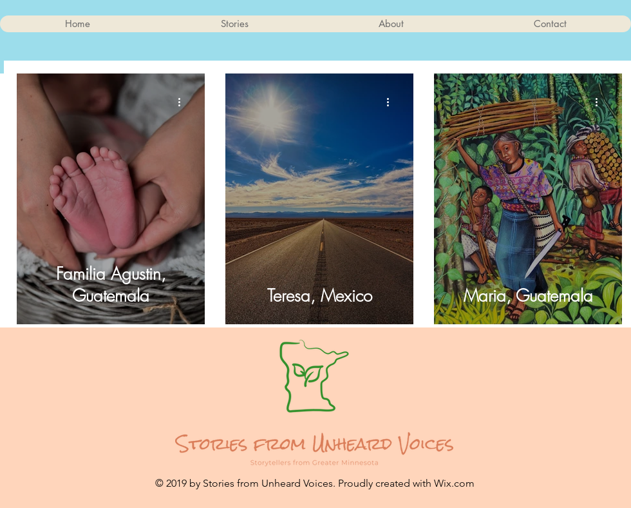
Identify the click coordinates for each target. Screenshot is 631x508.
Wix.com (454, 483)
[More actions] (183, 102)
